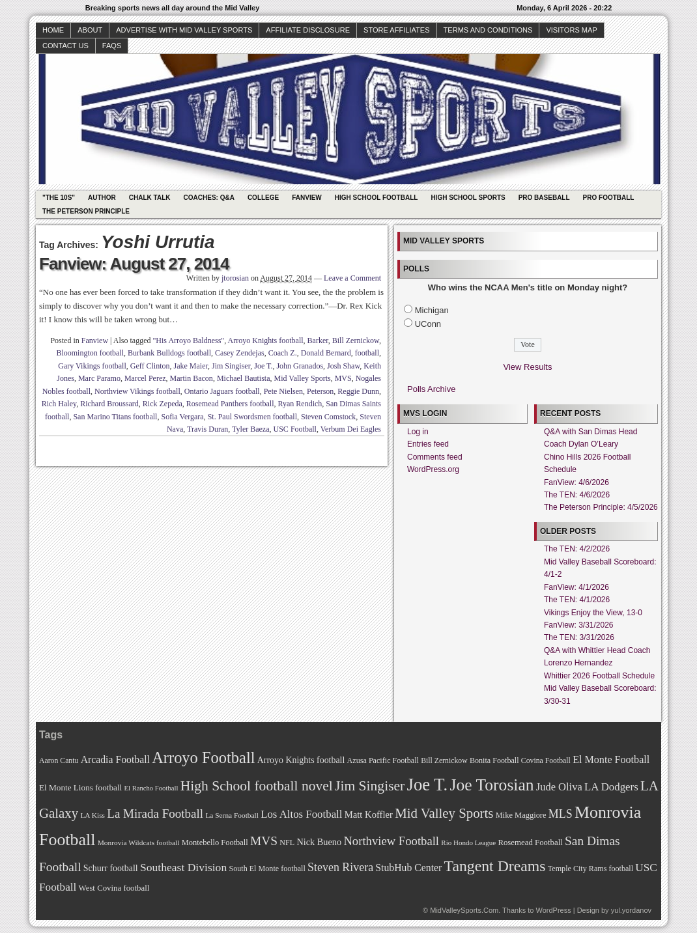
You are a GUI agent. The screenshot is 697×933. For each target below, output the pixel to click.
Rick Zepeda (162, 403)
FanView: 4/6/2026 (576, 482)
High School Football (376, 197)
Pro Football (608, 197)
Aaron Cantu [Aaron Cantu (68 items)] (58, 761)
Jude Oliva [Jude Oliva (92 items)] (559, 787)
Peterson (320, 391)
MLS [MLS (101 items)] (560, 813)
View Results (528, 367)
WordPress (553, 910)
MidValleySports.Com (464, 910)
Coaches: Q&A (209, 197)
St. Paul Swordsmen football (252, 416)
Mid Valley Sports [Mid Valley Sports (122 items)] (444, 813)
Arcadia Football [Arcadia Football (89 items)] (115, 759)
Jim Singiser (231, 365)
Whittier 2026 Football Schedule (599, 675)
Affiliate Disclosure (308, 30)
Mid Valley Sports (302, 378)
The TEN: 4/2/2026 (577, 548)
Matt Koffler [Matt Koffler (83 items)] (369, 814)
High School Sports (468, 197)
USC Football (295, 429)
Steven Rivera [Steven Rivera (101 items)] (340, 867)
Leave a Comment (352, 278)
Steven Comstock (328, 416)
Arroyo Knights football (266, 340)
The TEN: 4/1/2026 (577, 599)
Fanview (307, 197)
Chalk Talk (150, 197)
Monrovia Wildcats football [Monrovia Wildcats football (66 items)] (139, 842)
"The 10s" (58, 197)
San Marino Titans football (115, 416)
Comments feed (434, 457)
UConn (428, 324)
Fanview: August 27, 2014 (134, 263)
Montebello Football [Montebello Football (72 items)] (215, 842)
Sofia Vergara (182, 416)
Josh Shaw (343, 365)
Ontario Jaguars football (222, 391)
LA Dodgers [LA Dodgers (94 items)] (611, 787)
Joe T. (263, 365)
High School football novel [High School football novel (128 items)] (256, 786)
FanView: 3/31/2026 (579, 625)
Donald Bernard (326, 352)
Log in (418, 431)
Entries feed (428, 444)
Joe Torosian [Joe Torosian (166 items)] (491, 784)
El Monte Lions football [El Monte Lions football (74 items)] (80, 787)
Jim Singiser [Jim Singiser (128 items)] (370, 786)
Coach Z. (282, 352)
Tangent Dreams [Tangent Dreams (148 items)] (495, 865)
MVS (343, 378)
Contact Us (65, 45)
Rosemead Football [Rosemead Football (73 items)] (530, 842)
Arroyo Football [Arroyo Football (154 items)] (203, 757)
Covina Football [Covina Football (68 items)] (546, 761)
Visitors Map (571, 30)
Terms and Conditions (488, 30)
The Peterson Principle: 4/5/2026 (601, 507)
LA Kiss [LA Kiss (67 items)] (92, 815)
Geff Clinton (150, 365)
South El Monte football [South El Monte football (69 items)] (267, 868)
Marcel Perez (145, 378)
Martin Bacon (191, 378)
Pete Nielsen (283, 391)
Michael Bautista (243, 378)
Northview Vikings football (137, 391)
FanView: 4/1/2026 (576, 587)
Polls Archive (431, 389)
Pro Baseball (544, 197)
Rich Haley (59, 403)
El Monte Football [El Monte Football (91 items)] (611, 759)
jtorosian (235, 278)
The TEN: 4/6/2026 (577, 494)
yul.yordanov (631, 910)
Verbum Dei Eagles (350, 429)
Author (102, 197)
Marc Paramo (99, 378)
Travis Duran (207, 429)
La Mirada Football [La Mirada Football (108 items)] (155, 813)
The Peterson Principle (86, 211)
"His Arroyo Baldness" (188, 340)
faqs (111, 45)
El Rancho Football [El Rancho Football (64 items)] (151, 788)
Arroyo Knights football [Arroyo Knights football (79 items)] (301, 760)
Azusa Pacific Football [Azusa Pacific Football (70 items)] (383, 760)
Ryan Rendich (299, 403)
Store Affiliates (396, 30)
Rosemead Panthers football (230, 403)
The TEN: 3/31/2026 (579, 637)
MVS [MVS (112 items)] (263, 841)
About (90, 30)
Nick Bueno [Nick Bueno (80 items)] (318, 842)
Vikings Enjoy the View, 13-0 (593, 612)
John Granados (299, 365)
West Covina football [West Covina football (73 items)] (114, 888)
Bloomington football (90, 352)
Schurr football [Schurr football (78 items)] (110, 868)
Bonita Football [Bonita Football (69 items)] (494, 760)
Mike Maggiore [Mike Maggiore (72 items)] (521, 815)
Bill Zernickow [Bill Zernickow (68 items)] (444, 761)
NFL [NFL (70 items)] (286, 842)
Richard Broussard (109, 403)
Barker (317, 340)
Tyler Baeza (250, 429)
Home (53, 30)
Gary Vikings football (92, 365)
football (367, 352)
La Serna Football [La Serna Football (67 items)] (232, 815)
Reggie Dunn (358, 391)
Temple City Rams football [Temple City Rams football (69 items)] (590, 868)
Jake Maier (191, 365)
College (263, 197)
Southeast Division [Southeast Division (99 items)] (183, 867)
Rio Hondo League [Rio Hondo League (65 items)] (468, 842)
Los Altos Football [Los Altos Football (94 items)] (301, 814)
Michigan (432, 310)
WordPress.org (433, 469)
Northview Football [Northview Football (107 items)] (391, 841)
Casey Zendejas (239, 352)
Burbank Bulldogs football (169, 352)
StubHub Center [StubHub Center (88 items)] (408, 867)
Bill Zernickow (355, 340)
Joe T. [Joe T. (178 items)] (427, 784)
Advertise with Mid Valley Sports (184, 30)
